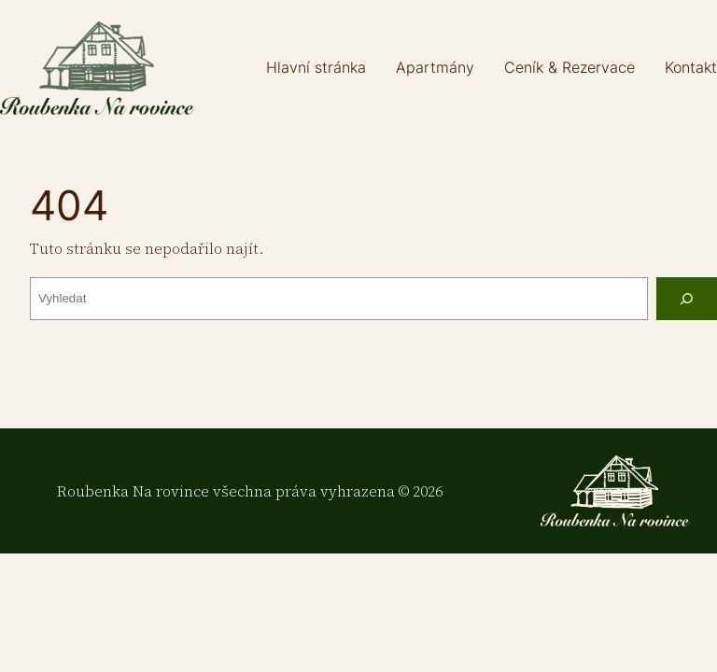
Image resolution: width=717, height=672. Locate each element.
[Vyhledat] (686, 299)
